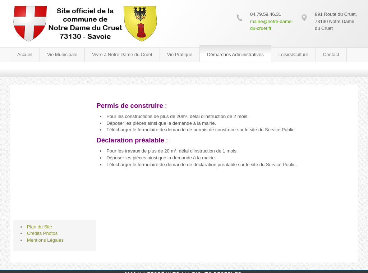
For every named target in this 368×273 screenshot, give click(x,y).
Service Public (279, 129)
